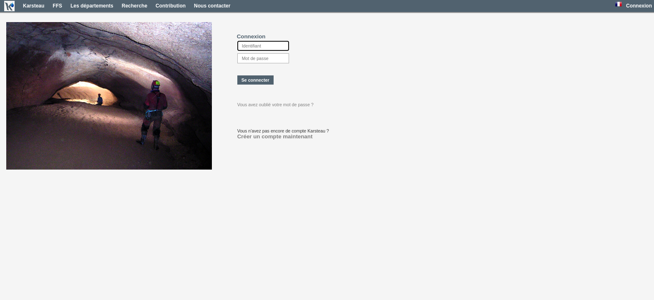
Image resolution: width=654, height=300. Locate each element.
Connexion (639, 6)
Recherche (134, 6)
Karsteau (33, 6)
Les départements (91, 6)
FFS (57, 6)
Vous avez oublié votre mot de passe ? (275, 104)
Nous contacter (212, 6)
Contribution (171, 6)
